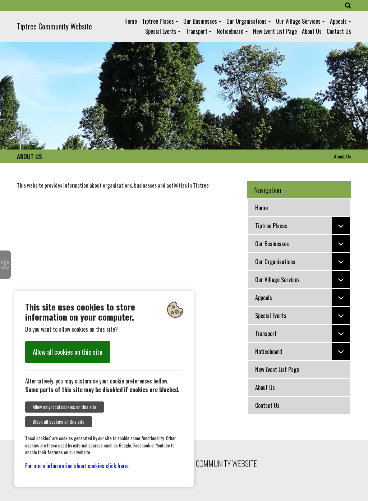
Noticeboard (230, 31)
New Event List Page (275, 31)
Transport (196, 31)
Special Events (160, 31)
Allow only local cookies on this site (64, 407)
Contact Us (339, 31)
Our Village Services (298, 21)
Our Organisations (246, 21)
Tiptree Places (158, 21)
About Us (312, 31)
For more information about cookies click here (76, 465)
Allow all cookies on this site (67, 351)
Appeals (338, 21)
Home (130, 21)
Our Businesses (200, 21)
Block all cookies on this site (58, 421)
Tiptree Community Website (54, 26)
